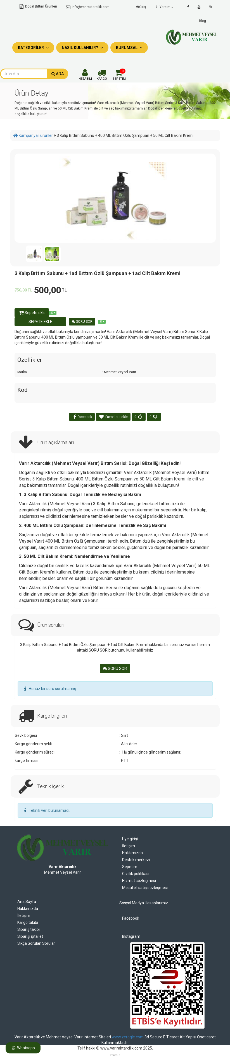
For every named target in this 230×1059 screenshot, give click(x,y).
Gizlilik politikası (135, 873)
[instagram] (210, 7)
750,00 (23, 290)
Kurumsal (129, 47)
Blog (202, 21)
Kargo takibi (27, 922)
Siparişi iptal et (30, 936)
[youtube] (199, 7)
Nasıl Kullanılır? (82, 47)
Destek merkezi (136, 860)
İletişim (128, 846)
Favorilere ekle (113, 417)
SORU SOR (82, 322)
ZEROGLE (115, 1055)
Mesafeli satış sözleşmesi (145, 887)
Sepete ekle (32, 312)
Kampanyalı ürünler (36, 135)
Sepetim (129, 866)
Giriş (140, 7)
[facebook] (188, 7)
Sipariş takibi (28, 929)
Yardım (163, 7)
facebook (82, 417)
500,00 (50, 290)
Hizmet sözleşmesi (139, 880)
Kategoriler (33, 47)
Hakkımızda (132, 853)
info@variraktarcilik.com (87, 7)
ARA (57, 74)
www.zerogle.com (128, 1037)
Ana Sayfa (26, 901)
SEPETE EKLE (40, 321)
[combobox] (24, 74)
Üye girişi (130, 839)
